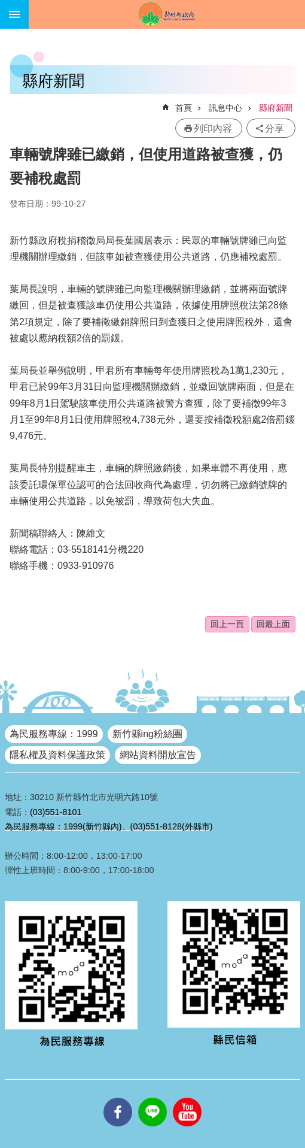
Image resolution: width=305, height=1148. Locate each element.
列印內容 (213, 128)
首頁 (183, 108)
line (152, 1098)
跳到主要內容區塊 (6, 6)
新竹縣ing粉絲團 (147, 734)
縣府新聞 (275, 108)
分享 (274, 128)
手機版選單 (14, 14)
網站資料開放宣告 (158, 755)
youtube (187, 1098)
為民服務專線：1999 (54, 734)
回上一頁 (227, 624)
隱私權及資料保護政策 (57, 755)
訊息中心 (225, 108)
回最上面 (273, 624)
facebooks (117, 1098)
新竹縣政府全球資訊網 (167, 14)
